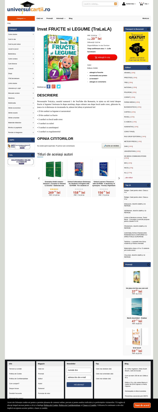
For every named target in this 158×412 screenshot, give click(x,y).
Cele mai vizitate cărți (103, 379)
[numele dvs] (79, 370)
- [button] (32, 29)
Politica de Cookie (15, 374)
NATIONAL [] (130, 87)
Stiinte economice (14, 108)
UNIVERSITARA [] (132, 151)
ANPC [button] (11, 140)
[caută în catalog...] (97, 3)
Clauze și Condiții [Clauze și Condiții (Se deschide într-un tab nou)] (89, 405)
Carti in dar (12, 39)
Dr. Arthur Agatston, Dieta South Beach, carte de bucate (136, 370)
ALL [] (128, 173)
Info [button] (10, 364)
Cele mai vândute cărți (103, 369)
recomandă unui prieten (98, 75)
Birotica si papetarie (15, 127)
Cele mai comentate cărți (104, 374)
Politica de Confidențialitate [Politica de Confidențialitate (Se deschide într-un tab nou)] (69, 405)
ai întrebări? (94, 79)
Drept (10, 73)
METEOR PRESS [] (133, 141)
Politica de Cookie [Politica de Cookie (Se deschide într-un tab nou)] (51, 405)
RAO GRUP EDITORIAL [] (135, 136)
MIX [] (128, 163)
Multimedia (12, 103)
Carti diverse (12, 64)
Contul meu (128, 3)
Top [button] (97, 364)
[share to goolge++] (53, 86)
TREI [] (128, 82)
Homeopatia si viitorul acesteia (135, 391)
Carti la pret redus (14, 44)
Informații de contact (16, 398)
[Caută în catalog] (115, 3)
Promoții (41, 374)
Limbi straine (12, 83)
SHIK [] (128, 146)
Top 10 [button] (128, 185)
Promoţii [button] (128, 264)
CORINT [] (129, 97)
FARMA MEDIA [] (132, 102)
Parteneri (41, 388)
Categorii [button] (13, 29)
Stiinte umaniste (13, 118)
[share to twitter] (58, 86)
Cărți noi (41, 369)
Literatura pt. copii (14, 88)
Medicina (11, 98)
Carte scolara (12, 59)
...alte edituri (128, 178)
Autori (40, 383)
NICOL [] (128, 168)
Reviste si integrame (15, 132)
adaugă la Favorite (96, 72)
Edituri (40, 379)
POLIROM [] (130, 92)
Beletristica (12, 54)
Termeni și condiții (15, 369)
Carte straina (12, 34)
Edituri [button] (128, 67)
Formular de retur (44, 393)
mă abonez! (79, 384)
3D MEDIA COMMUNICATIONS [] (135, 157)
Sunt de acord (142, 405)
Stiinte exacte (13, 113)
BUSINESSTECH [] (132, 107)
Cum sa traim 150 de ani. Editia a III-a (136, 376)
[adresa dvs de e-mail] (79, 377)
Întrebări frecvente (15, 393)
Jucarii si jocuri (13, 49)
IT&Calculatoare (13, 78)
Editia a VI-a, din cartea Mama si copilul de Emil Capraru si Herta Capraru (136, 384)
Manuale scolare (14, 93)
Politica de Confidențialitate (18, 379)
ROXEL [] (129, 117)
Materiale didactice (14, 123)
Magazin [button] (41, 364)
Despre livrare (14, 388)
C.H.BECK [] (130, 122)
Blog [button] (126, 364)
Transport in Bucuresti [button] (134, 29)
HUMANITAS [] (131, 127)
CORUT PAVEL (129, 132)
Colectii (10, 68)
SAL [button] (11, 155)
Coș (143, 3)
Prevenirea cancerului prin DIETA (136, 396)
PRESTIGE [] (130, 77)
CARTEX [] (129, 112)
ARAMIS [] (129, 73)
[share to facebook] (48, 86)
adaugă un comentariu (98, 82)
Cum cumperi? (14, 383)
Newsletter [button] (71, 364)
